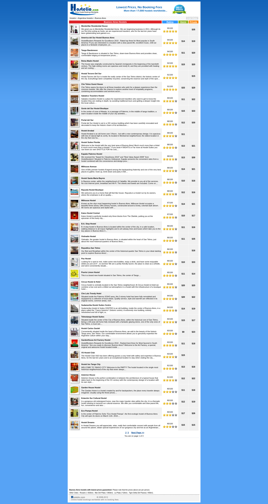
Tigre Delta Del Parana (137, 493)
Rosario (83, 493)
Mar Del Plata (100, 493)
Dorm (183, 22)
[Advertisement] (134, 463)
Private (193, 22)
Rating (169, 22)
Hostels (73, 18)
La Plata (117, 493)
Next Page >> (137, 432)
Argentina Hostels (85, 18)
